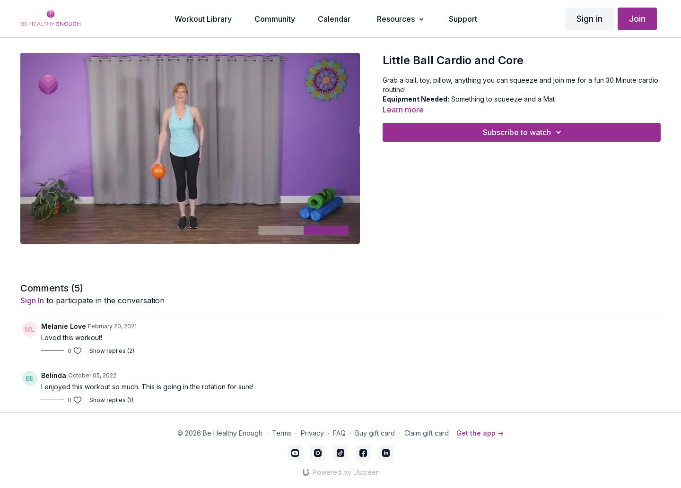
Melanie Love (63, 326)
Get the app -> (480, 433)
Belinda (53, 375)
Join (637, 19)
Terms (281, 433)
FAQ (339, 433)
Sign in (589, 19)
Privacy (312, 433)
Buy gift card (375, 433)
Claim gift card (426, 433)
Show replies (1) (111, 399)
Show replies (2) (111, 350)
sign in (32, 300)
